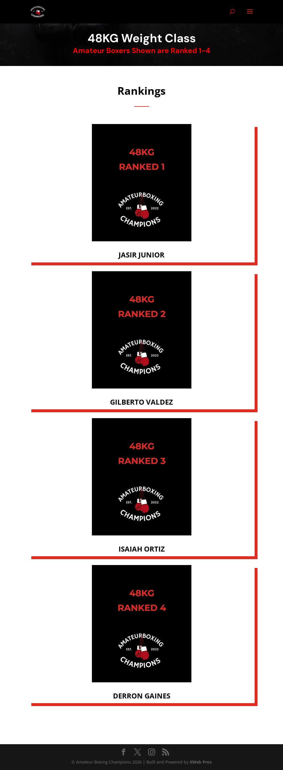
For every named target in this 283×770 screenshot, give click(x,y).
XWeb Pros (201, 762)
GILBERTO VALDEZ (141, 402)
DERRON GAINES (141, 696)
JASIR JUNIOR (141, 255)
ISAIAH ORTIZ (142, 549)
